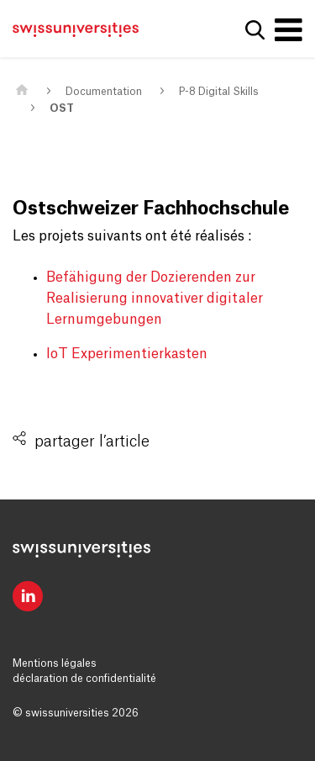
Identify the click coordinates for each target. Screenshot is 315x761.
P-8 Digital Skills (219, 92)
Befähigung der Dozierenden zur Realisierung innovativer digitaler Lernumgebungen (154, 298)
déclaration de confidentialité (84, 679)
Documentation (104, 92)
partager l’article (92, 441)
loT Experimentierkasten (126, 354)
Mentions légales (55, 663)
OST (62, 108)
